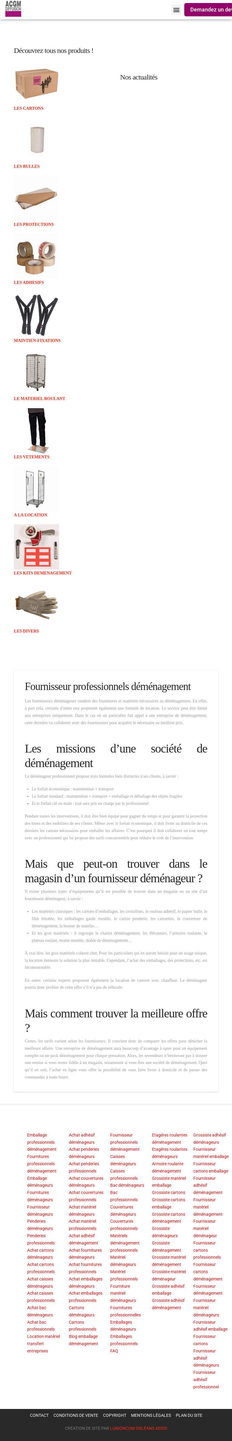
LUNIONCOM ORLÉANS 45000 (138, 1428)
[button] (176, 10)
